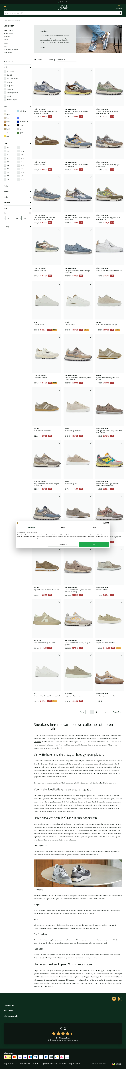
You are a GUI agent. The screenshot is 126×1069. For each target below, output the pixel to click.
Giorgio (9, 82)
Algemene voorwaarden (49, 1064)
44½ (22, 165)
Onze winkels (63, 1011)
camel (7, 122)
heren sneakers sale (70, 840)
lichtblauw (21, 111)
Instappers (7, 37)
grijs (20, 129)
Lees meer (43, 47)
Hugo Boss (10, 86)
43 (8, 162)
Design (17, 186)
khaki (7, 129)
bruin (6, 125)
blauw (20, 118)
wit (6, 133)
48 (8, 179)
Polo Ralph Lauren (13, 93)
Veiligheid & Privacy (10, 1064)
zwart (20, 125)
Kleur (17, 143)
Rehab (9, 96)
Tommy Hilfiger (12, 100)
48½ (22, 179)
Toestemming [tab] (31, 527)
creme (7, 114)
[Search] (63, 13)
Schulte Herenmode (63, 1016)
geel (6, 136)
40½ (22, 151)
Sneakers (6, 43)
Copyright (62, 1064)
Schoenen (11, 21)
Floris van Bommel (13, 78)
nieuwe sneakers (110, 824)
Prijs (17, 208)
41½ (22, 155)
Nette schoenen (8, 30)
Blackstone (10, 71)
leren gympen (80, 735)
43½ (22, 162)
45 (8, 169)
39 (21, 148)
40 (8, 151)
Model (17, 197)
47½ (22, 176)
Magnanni (10, 89)
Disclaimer (35, 1064)
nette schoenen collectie (87, 783)
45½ (22, 169)
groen (20, 133)
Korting (17, 227)
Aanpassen (63, 544)
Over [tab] (94, 527)
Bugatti (9, 75)
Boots (5, 46)
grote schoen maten (86, 983)
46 (8, 172)
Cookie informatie (24, 1064)
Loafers (6, 40)
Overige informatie (74, 1064)
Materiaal (17, 203)
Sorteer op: (52, 60)
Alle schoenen (8, 52)
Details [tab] (63, 527)
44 (8, 165)
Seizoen (17, 192)
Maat (17, 107)
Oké (94, 544)
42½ (22, 158)
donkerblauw (22, 122)
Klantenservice (63, 1005)
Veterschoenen (8, 33)
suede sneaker (116, 735)
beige (6, 118)
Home (5, 21)
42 (8, 158)
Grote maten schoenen (11, 49)
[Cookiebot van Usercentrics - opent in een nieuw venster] (100, 523)
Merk (17, 67)
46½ (22, 172)
